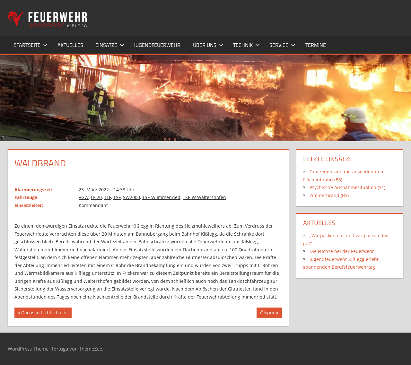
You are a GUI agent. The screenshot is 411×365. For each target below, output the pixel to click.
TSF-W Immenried (161, 197)
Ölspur (269, 313)
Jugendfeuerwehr (157, 45)
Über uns (208, 45)
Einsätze (109, 45)
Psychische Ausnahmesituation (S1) (347, 187)
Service (282, 45)
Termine (315, 45)
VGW (84, 197)
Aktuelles (70, 45)
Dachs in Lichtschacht (44, 313)
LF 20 (96, 197)
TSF (117, 197)
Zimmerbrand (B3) (329, 195)
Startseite (31, 45)
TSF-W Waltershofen (204, 197)
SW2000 (131, 197)
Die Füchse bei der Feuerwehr (342, 251)
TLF (107, 197)
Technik (246, 45)
